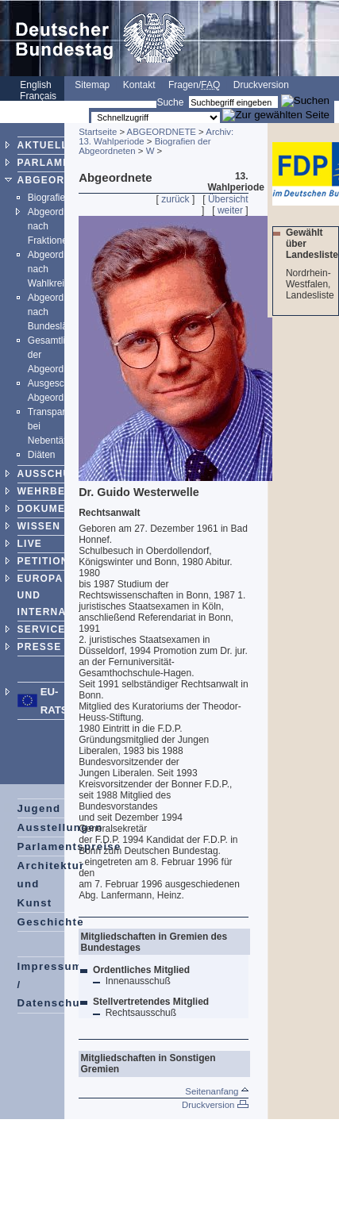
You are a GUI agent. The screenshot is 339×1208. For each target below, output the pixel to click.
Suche (169, 102)
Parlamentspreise (69, 846)
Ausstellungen (60, 827)
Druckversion (261, 84)
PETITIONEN (50, 561)
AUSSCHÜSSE (55, 473)
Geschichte (50, 922)
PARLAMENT (51, 162)
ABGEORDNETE (59, 180)
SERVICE (41, 629)
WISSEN (39, 526)
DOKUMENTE (52, 508)
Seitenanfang (216, 1091)
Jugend (39, 808)
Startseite (98, 132)
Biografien (49, 197)
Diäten (42, 454)
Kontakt (139, 84)
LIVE (29, 543)
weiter (230, 210)
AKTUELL (42, 145)
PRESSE (39, 646)
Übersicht (228, 199)
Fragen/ (194, 84)
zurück (175, 199)
